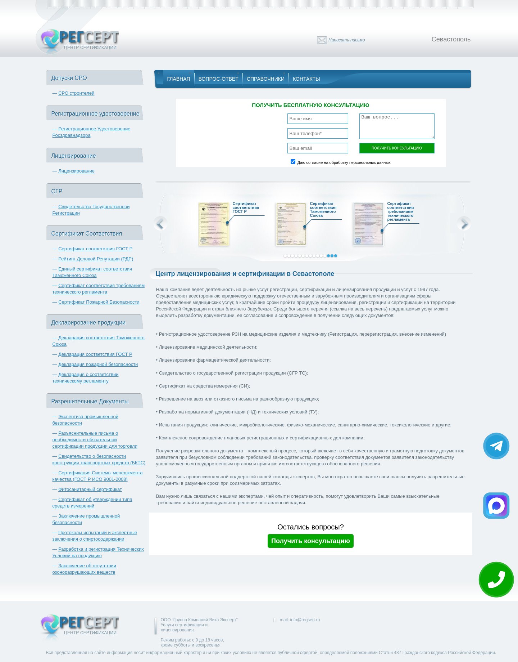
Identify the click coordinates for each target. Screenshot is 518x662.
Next (464, 223)
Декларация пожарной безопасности (98, 364)
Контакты (306, 79)
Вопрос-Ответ (218, 79)
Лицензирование (76, 171)
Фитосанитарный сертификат (90, 489)
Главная (178, 79)
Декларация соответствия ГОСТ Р (95, 354)
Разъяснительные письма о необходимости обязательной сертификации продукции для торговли (95, 439)
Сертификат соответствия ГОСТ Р (95, 248)
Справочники (266, 79)
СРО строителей (76, 93)
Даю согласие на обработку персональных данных (344, 162)
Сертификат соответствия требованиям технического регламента (401, 212)
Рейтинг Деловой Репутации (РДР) (95, 258)
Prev (160, 223)
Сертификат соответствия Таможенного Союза (324, 210)
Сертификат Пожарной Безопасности (99, 302)
